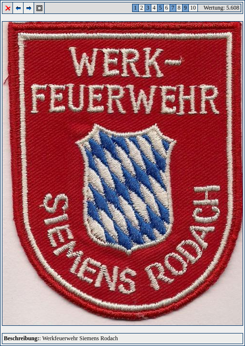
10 (193, 7)
